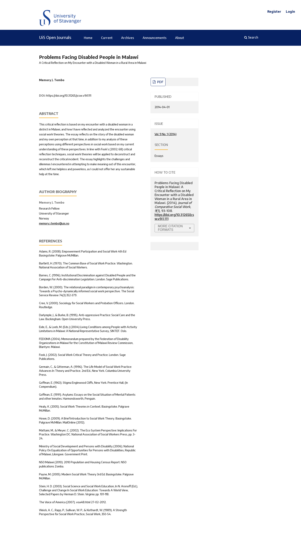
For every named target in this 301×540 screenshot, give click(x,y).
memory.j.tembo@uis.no (54, 223)
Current (107, 38)
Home (88, 38)
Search (251, 37)
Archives (127, 38)
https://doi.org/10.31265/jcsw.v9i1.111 (68, 95)
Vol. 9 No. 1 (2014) (165, 134)
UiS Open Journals (55, 37)
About (179, 38)
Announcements (155, 38)
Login (290, 12)
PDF (159, 82)
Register (274, 12)
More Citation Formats (170, 227)
